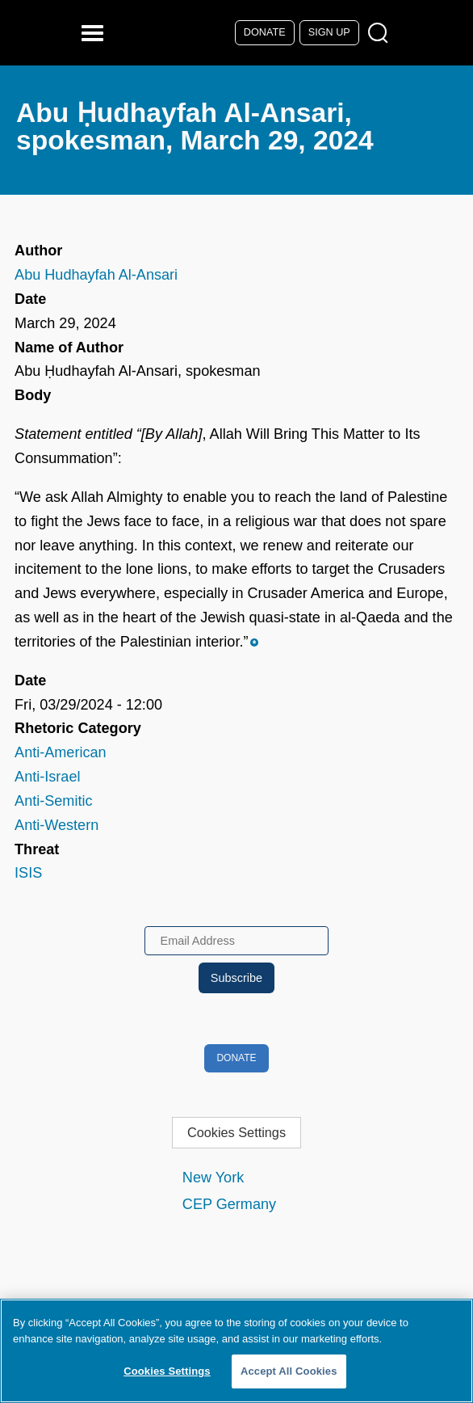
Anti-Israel (47, 777)
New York (213, 1177)
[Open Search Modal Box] (381, 33)
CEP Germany (229, 1204)
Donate (265, 32)
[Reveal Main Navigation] (95, 33)
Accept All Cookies (289, 1371)
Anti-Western (56, 825)
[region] (236, 1351)
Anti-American (61, 752)
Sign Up (329, 32)
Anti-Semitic (53, 801)
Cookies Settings (236, 1132)
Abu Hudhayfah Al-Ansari (96, 275)
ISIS (28, 873)
